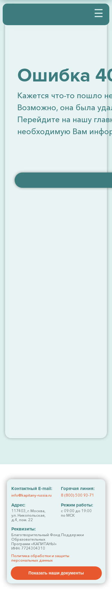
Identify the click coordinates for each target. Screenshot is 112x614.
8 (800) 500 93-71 (77, 495)
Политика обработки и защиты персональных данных (40, 557)
